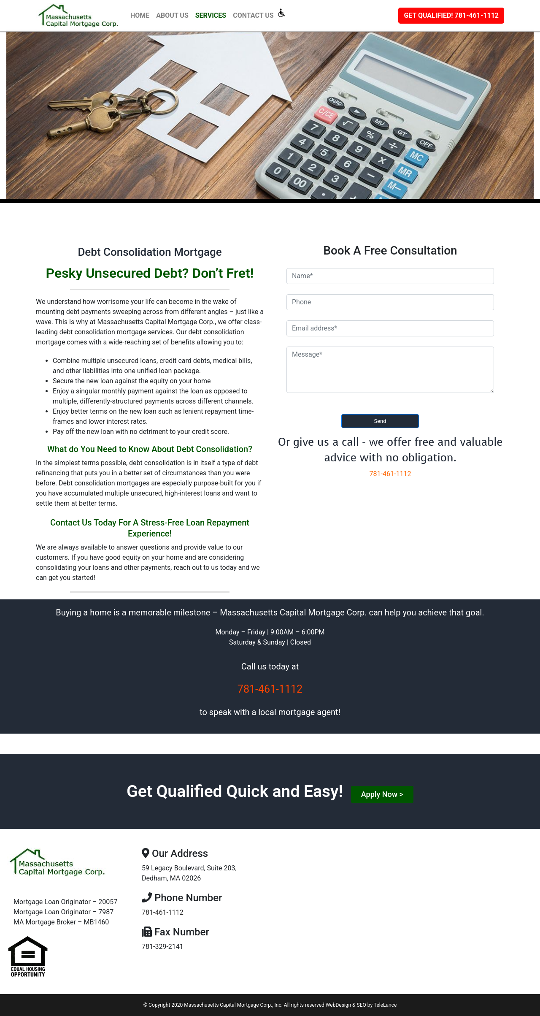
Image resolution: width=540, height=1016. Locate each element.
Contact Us (253, 15)
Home (141, 14)
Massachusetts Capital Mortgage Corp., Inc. (233, 1005)
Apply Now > (382, 794)
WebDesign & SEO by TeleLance (361, 1005)
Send (380, 421)
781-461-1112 (451, 15)
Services (210, 15)
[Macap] (81, 15)
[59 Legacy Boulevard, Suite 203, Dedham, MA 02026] (405, 900)
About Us (172, 15)
